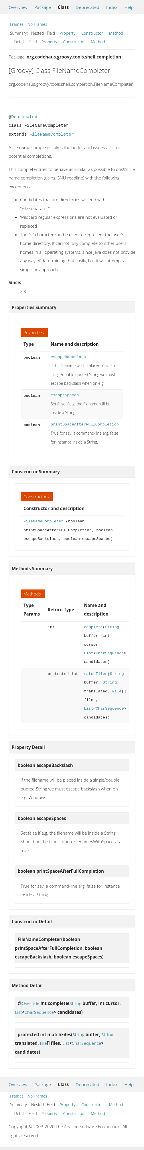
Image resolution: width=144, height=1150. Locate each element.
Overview (18, 7)
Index (111, 7)
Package (42, 7)
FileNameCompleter (51, 134)
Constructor (92, 33)
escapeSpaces (65, 395)
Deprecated (87, 7)
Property (67, 33)
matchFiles (95, 674)
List (88, 653)
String (112, 627)
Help (129, 7)
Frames (16, 24)
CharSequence (110, 653)
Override (31, 1003)
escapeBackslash (68, 357)
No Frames (37, 24)
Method (116, 33)
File (117, 691)
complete (93, 627)
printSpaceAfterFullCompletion (85, 424)
